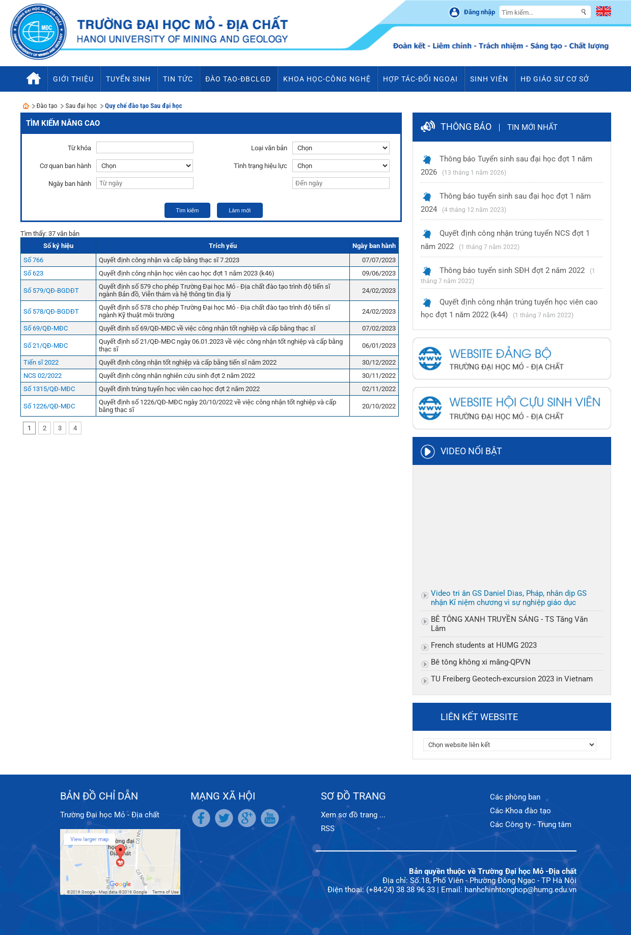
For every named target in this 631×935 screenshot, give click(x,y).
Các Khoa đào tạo (520, 810)
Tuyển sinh (128, 79)
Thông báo (466, 126)
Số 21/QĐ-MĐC (45, 345)
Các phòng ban (515, 797)
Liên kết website (479, 716)
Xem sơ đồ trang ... (353, 814)
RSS (328, 828)
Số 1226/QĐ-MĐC (49, 406)
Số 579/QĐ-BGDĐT (51, 290)
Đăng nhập (479, 12)
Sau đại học (81, 105)
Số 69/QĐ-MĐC (45, 328)
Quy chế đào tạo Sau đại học (143, 105)
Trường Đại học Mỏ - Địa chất (109, 814)
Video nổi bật (471, 451)
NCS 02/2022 (42, 375)
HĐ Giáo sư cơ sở (554, 79)
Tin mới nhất (532, 127)
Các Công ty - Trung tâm (530, 824)
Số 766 (33, 260)
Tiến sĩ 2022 (41, 362)
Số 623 (33, 273)
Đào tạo (47, 105)
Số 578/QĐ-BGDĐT (51, 311)
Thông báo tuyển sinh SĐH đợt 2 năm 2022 (512, 270)
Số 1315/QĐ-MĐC (49, 389)
